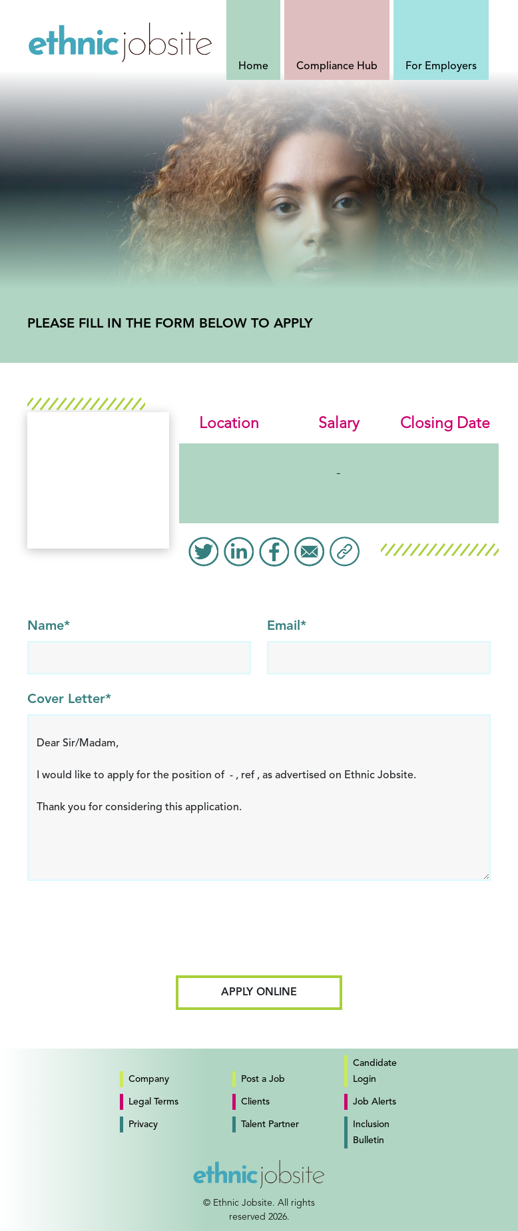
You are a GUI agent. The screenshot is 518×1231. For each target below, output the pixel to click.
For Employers (441, 66)
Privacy (143, 1124)
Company (149, 1079)
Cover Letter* (69, 699)
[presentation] (259, 933)
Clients (255, 1102)
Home (253, 66)
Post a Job (263, 1079)
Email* (286, 626)
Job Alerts (374, 1102)
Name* (48, 626)
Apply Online (259, 992)
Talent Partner (270, 1124)
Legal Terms (153, 1102)
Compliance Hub (337, 66)
